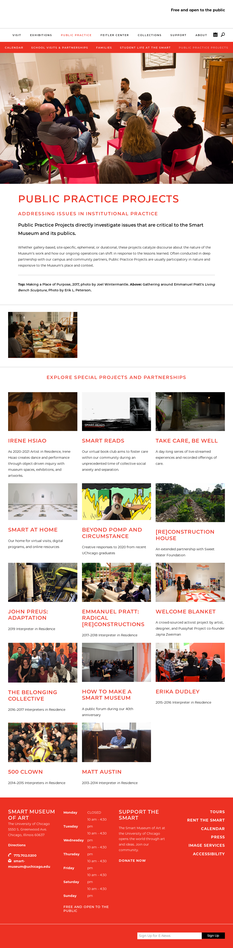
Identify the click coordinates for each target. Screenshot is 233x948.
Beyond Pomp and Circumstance (112, 532)
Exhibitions (41, 35)
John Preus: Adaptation (28, 614)
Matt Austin (102, 772)
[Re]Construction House (185, 535)
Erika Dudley (178, 691)
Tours (217, 812)
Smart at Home (33, 529)
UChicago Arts (52, 935)
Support (178, 35)
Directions (16, 845)
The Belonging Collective (32, 695)
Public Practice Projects (203, 47)
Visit (17, 35)
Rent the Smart (206, 820)
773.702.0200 (25, 855)
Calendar (215, 35)
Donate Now (132, 861)
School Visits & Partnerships (59, 47)
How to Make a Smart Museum (107, 694)
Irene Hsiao (27, 440)
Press (218, 837)
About (201, 35)
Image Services (207, 845)
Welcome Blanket (186, 611)
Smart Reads (103, 440)
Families (104, 47)
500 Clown (25, 772)
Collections (150, 35)
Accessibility (209, 854)
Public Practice (76, 35)
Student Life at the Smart (145, 47)
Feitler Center (115, 35)
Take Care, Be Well (187, 440)
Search (223, 35)
